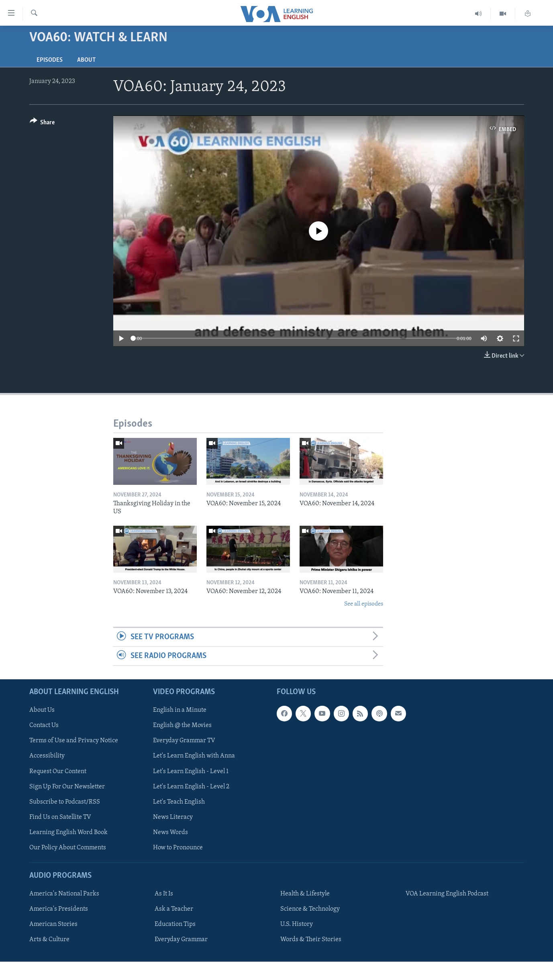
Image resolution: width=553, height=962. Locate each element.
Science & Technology (310, 909)
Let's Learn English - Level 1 (191, 771)
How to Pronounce (178, 848)
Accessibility (47, 756)
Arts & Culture (49, 940)
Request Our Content (57, 771)
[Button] (42, 123)
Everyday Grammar (181, 940)
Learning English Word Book (68, 832)
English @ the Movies (182, 726)
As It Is (164, 894)
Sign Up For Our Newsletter (67, 787)
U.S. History (296, 924)
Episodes (50, 60)
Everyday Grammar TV (184, 741)
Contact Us (44, 726)
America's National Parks (64, 894)
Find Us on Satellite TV (60, 817)
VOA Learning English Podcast (447, 894)
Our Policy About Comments (67, 848)
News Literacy (173, 817)
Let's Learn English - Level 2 (191, 787)
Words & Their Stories (310, 940)
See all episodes (363, 604)
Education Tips (175, 924)
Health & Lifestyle (305, 894)
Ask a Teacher (174, 909)
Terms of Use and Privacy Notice (73, 741)
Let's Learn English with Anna (194, 756)
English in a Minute (179, 710)
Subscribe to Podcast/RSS (64, 802)
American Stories (53, 924)
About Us (42, 710)
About (86, 60)
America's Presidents (58, 909)
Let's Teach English (179, 802)
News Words (170, 832)
